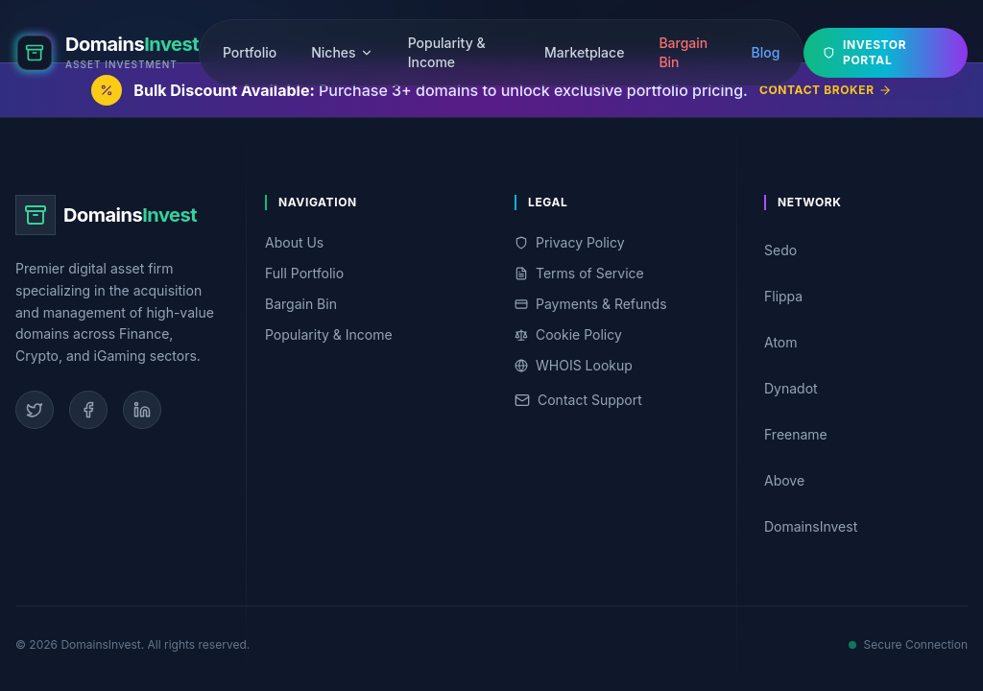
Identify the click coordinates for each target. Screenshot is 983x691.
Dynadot (862, 388)
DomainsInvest (862, 526)
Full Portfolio (304, 273)
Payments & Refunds (591, 304)
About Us (294, 242)
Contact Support (578, 400)
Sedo (862, 250)
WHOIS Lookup (574, 365)
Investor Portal (864, 50)
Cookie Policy (568, 334)
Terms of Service (579, 273)
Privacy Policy (570, 242)
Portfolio (249, 50)
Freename (862, 434)
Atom (862, 342)
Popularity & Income (447, 50)
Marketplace (584, 50)
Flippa (862, 296)
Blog (765, 50)
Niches (341, 50)
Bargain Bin (683, 50)
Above (862, 480)
